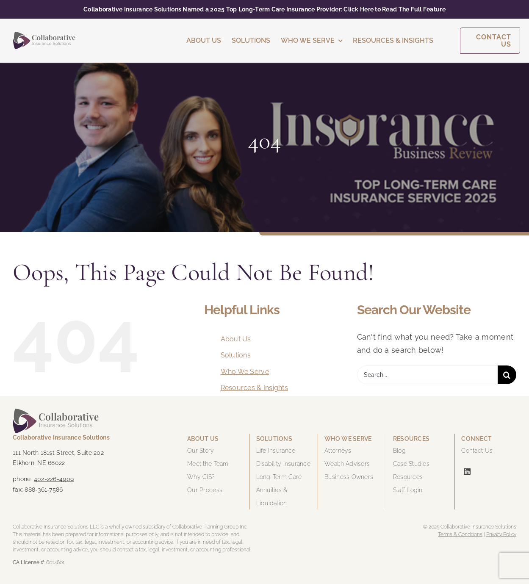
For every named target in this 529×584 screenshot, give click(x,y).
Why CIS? (201, 476)
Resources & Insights (254, 388)
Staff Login (408, 490)
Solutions (236, 355)
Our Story (200, 450)
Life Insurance (276, 450)
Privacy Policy (501, 534)
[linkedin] (467, 471)
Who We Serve (245, 372)
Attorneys (337, 450)
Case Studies (411, 463)
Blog (399, 450)
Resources (408, 476)
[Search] (507, 374)
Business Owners (348, 476)
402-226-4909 (54, 479)
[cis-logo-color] (44, 35)
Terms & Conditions (460, 534)
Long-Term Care (279, 476)
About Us (236, 339)
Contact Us (477, 450)
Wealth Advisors (347, 463)
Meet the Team (208, 463)
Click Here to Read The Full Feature (394, 9)
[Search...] (427, 374)
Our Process (204, 490)
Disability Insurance (283, 463)
